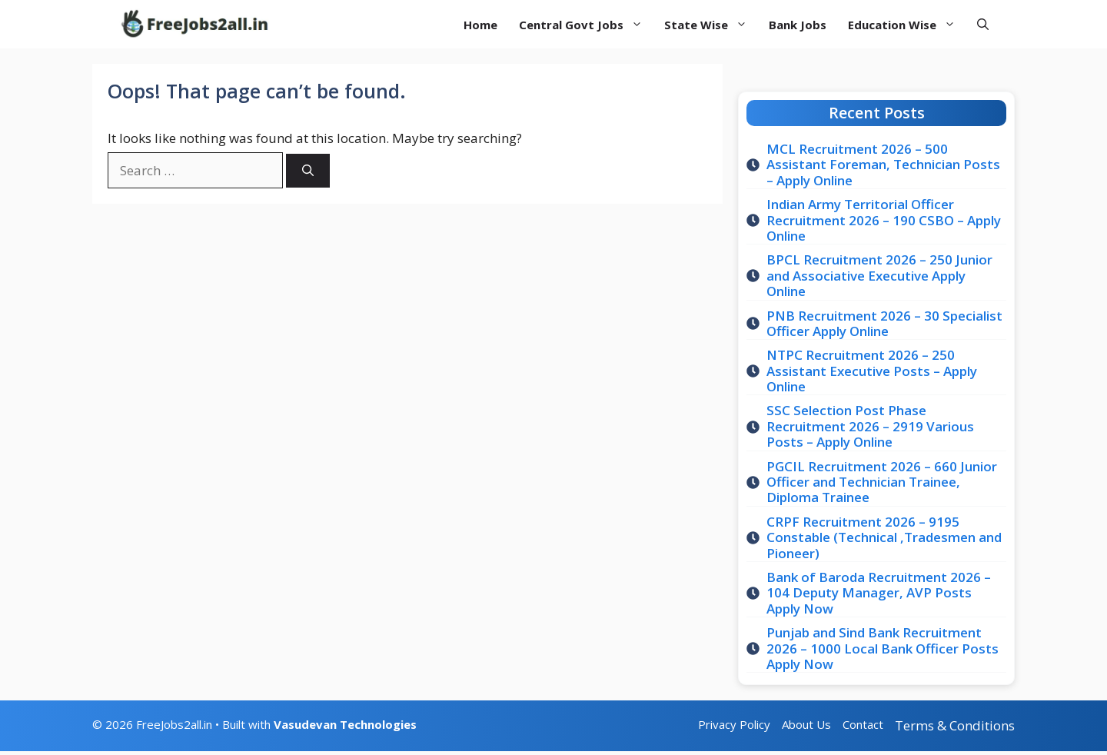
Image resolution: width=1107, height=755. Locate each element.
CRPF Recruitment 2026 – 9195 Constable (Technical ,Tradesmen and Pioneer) (884, 537)
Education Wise (907, 24)
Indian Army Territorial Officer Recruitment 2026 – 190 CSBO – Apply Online (883, 219)
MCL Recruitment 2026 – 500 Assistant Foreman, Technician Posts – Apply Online (883, 164)
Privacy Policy (734, 724)
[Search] (308, 171)
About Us (806, 724)
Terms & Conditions (955, 725)
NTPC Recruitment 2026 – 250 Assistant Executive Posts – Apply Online (871, 370)
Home (480, 24)
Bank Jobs (797, 24)
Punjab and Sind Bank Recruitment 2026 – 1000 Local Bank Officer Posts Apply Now (882, 648)
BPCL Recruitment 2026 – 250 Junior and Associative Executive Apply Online (879, 275)
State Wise (711, 24)
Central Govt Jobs (586, 24)
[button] (982, 24)
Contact (863, 724)
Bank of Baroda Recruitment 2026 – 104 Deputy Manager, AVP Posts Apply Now (878, 592)
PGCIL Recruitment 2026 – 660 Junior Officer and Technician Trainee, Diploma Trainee (881, 482)
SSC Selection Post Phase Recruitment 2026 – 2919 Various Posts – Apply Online (870, 426)
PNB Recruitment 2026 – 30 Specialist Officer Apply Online (884, 323)
